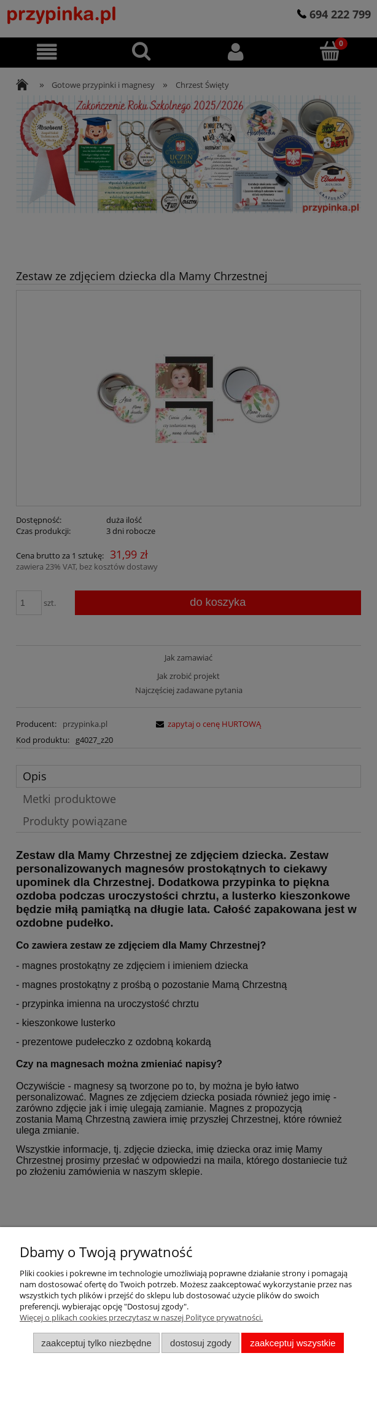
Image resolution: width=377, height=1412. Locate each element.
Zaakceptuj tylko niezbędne (96, 1343)
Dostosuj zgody (200, 1343)
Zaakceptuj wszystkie (292, 1343)
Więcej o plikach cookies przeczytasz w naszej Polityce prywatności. (141, 1317)
